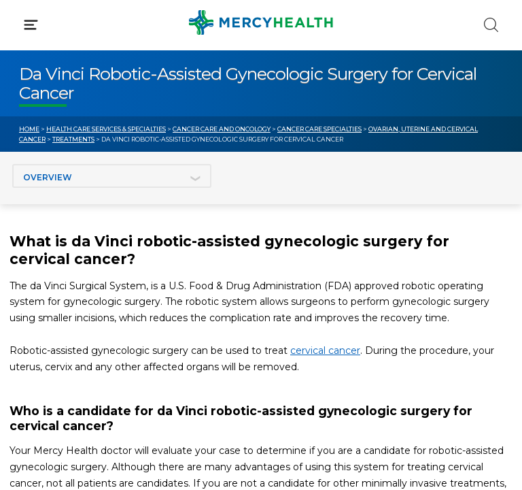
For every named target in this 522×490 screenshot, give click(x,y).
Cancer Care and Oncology (222, 129)
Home (29, 129)
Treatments (73, 139)
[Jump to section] (111, 176)
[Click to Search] (491, 25)
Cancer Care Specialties (319, 129)
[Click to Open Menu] (31, 25)
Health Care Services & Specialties (106, 129)
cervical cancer (325, 350)
